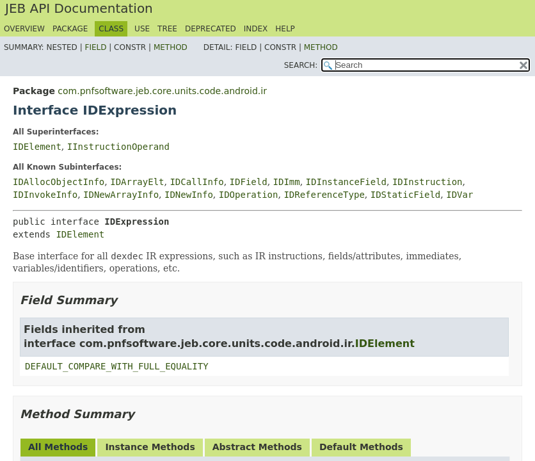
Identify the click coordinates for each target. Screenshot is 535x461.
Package (70, 28)
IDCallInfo (196, 182)
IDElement (37, 147)
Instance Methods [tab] (150, 447)
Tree (167, 28)
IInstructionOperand (118, 147)
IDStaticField (406, 195)
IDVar (459, 195)
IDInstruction (427, 182)
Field (95, 47)
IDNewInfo (188, 195)
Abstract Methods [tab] (257, 447)
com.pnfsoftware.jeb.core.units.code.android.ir (162, 91)
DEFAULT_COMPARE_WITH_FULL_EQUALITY (117, 366)
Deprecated (210, 28)
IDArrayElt (137, 182)
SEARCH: (301, 65)
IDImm (286, 182)
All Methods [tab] (58, 447)
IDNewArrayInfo (121, 195)
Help (285, 28)
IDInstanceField (346, 182)
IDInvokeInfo (45, 195)
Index (256, 28)
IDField (249, 182)
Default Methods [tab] (361, 447)
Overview (24, 28)
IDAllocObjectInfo (58, 182)
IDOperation (248, 195)
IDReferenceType (323, 195)
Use (142, 28)
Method (171, 47)
